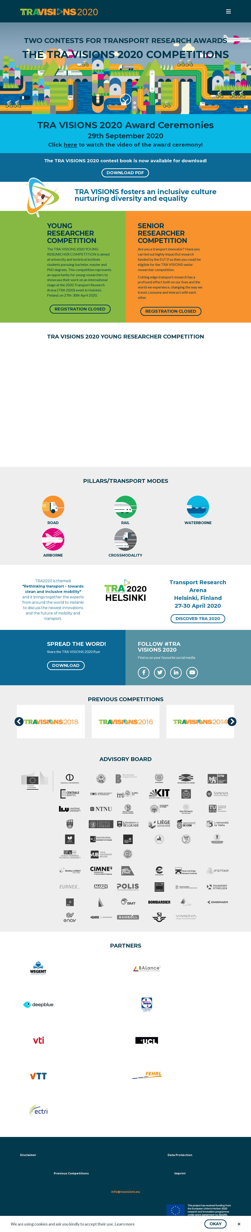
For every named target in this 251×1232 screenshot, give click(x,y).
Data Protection (180, 1155)
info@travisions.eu (125, 1192)
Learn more (125, 1223)
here (70, 144)
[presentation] (19, 721)
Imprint (180, 1174)
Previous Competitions (71, 1174)
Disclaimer (28, 1155)
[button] (215, 1223)
